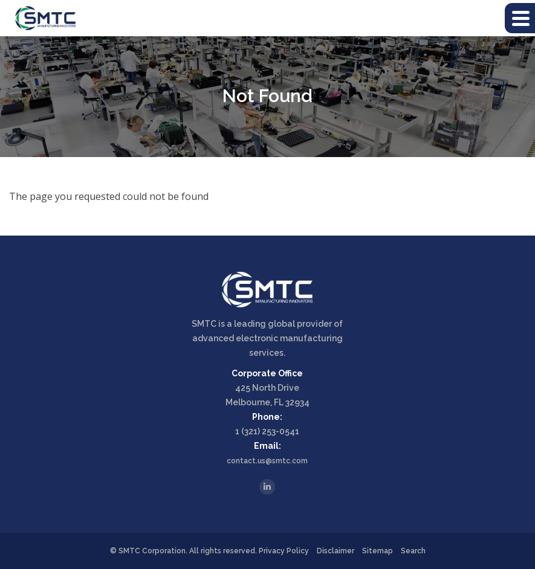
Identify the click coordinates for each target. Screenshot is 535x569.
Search (413, 551)
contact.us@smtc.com (267, 461)
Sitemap (377, 551)
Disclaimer (335, 551)
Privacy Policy (284, 551)
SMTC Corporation (152, 551)
